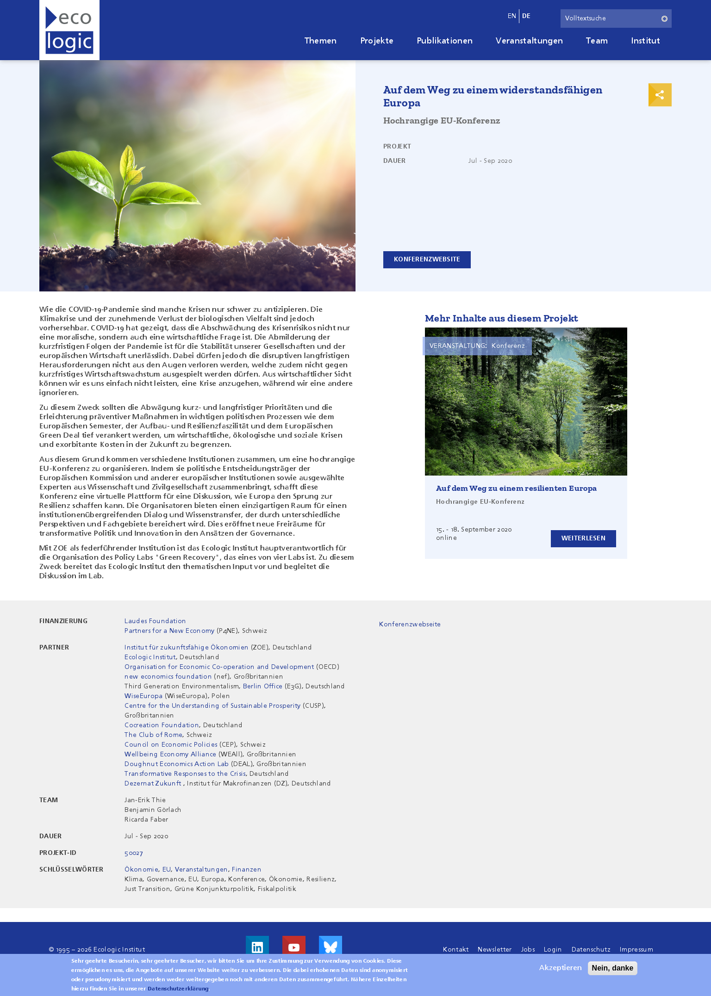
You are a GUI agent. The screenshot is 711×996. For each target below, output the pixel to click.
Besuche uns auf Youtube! (294, 947)
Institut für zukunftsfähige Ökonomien (187, 647)
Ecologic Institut (150, 657)
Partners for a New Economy (169, 631)
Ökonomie (141, 869)
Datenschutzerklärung (178, 989)
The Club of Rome (153, 735)
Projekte (377, 41)
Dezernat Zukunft (153, 783)
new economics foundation (168, 677)
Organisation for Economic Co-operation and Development (219, 667)
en (512, 16)
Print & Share (660, 94)
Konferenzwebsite (427, 259)
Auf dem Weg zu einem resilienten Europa (516, 488)
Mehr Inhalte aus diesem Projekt (501, 318)
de (526, 16)
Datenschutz (591, 950)
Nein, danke (613, 968)
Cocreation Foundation (162, 725)
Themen (321, 41)
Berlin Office (263, 686)
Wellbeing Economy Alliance (170, 754)
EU (166, 869)
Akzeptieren (560, 968)
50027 (134, 853)
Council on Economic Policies (171, 745)
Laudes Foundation (155, 621)
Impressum (636, 950)
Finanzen (247, 869)
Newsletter (494, 950)
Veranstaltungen (529, 41)
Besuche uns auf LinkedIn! (257, 947)
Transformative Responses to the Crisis (185, 774)
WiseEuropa (143, 696)
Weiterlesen (583, 538)
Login (553, 950)
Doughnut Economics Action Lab (177, 764)
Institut (645, 41)
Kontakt (455, 950)
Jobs (528, 950)
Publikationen (445, 41)
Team (597, 41)
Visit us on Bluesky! (330, 947)
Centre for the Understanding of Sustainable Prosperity (212, 706)
